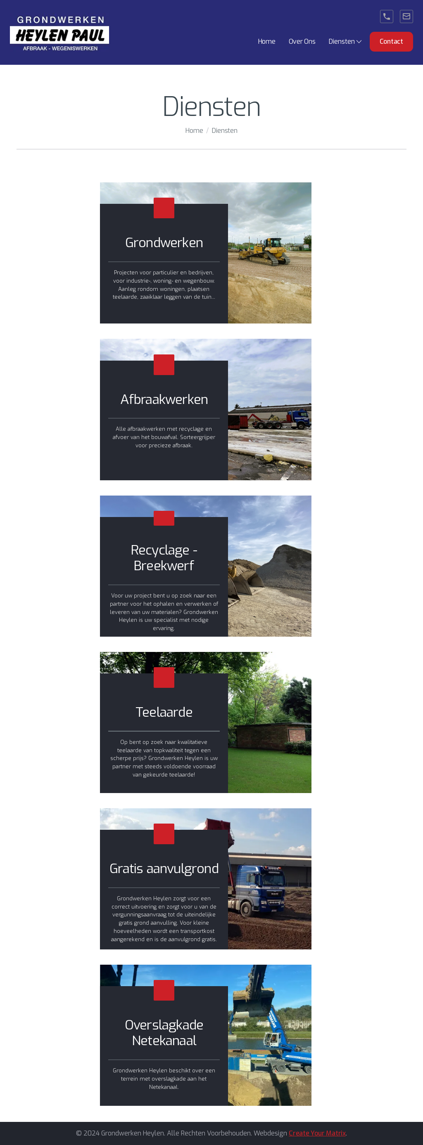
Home (267, 41)
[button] (346, 42)
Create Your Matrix (317, 1133)
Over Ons (302, 41)
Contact (391, 41)
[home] (59, 32)
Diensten (224, 130)
